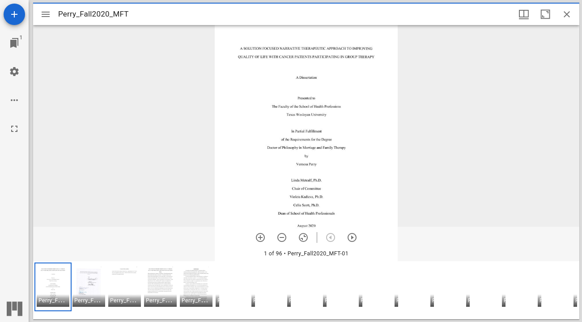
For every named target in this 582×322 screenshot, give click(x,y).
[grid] (306, 290)
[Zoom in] (260, 237)
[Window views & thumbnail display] (524, 14)
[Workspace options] (14, 100)
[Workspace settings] (14, 71)
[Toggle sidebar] (45, 14)
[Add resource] (14, 14)
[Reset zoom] (303, 237)
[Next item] (352, 237)
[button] (53, 287)
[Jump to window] (14, 43)
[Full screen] (14, 129)
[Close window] (567, 14)
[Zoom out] (282, 237)
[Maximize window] (545, 14)
